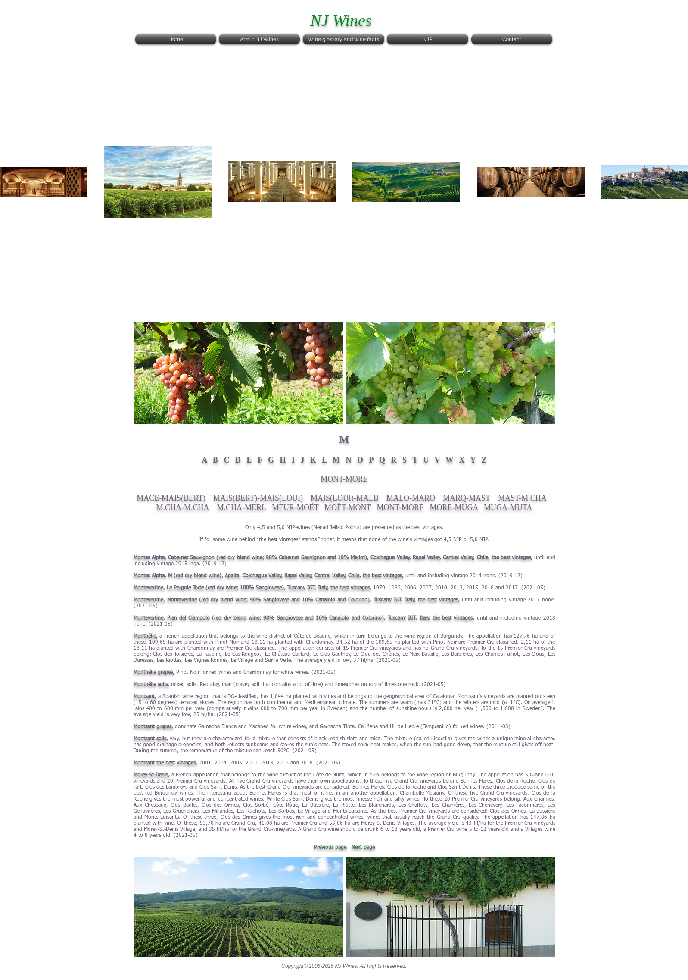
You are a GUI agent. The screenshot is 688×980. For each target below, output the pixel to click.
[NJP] (427, 39)
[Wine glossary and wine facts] (343, 39)
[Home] (175, 39)
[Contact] (511, 39)
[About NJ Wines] (259, 39)
